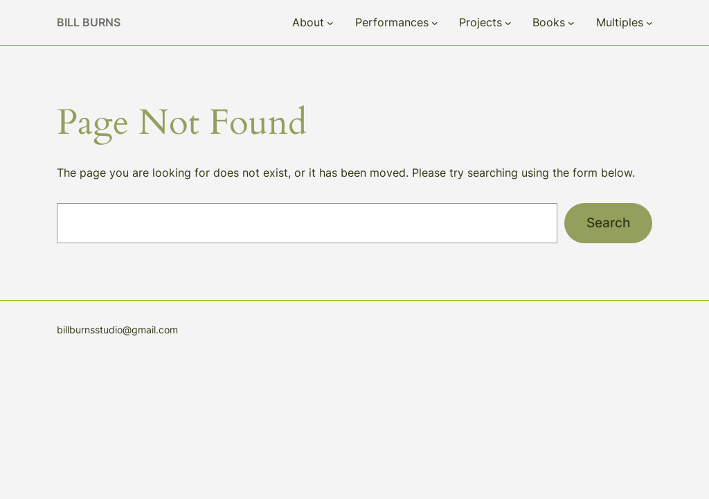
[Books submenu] (571, 22)
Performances (392, 22)
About (308, 22)
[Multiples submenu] (649, 22)
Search (608, 222)
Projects (480, 22)
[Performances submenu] (434, 22)
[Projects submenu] (508, 22)
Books (548, 22)
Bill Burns (88, 22)
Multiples (619, 22)
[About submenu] (330, 22)
